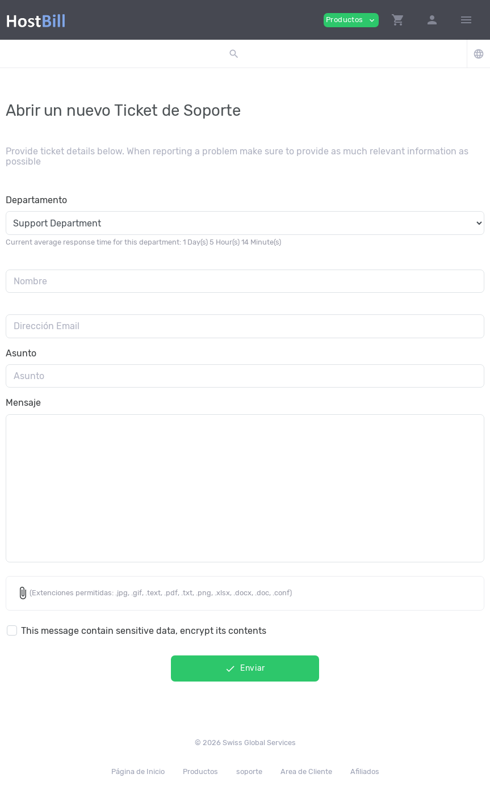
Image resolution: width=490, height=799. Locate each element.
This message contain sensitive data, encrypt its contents (143, 630)
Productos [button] (351, 20)
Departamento (36, 200)
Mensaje (23, 402)
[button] (398, 20)
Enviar (245, 668)
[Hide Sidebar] (466, 20)
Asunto (21, 353)
